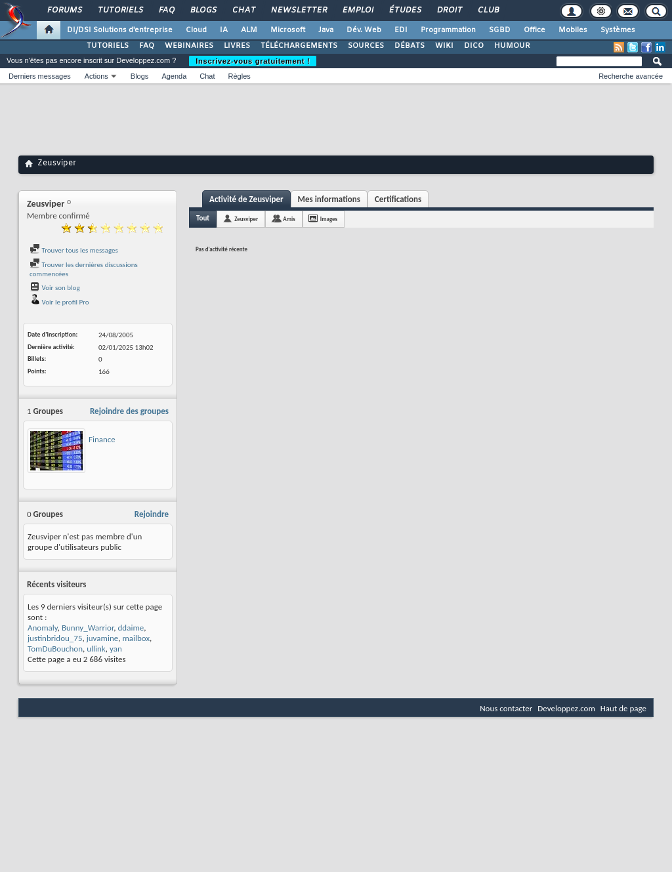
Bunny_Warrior (88, 628)
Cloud (196, 30)
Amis (289, 218)
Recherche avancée (630, 76)
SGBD (500, 30)
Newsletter (298, 10)
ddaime (131, 628)
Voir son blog (55, 287)
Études (404, 10)
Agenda (173, 76)
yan (116, 649)
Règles (239, 76)
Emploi (357, 10)
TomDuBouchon (55, 649)
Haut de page (623, 708)
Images (328, 218)
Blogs (202, 10)
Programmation (448, 30)
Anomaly (43, 628)
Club (487, 10)
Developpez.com (566, 708)
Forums (64, 10)
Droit (449, 10)
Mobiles (572, 30)
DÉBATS (409, 46)
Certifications (398, 199)
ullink (96, 649)
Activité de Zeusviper (246, 199)
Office (534, 30)
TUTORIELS (108, 46)
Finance (102, 439)
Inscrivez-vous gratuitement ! (253, 61)
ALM (249, 30)
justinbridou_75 (55, 638)
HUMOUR (512, 46)
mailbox (136, 638)
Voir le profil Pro (59, 302)
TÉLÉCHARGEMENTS (299, 46)
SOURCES (366, 46)
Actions (96, 76)
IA (224, 30)
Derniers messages (40, 76)
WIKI (444, 46)
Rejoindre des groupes (129, 411)
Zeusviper (246, 218)
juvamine (103, 638)
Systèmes (617, 30)
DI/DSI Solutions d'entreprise (120, 30)
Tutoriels (120, 10)
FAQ (166, 10)
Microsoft (287, 30)
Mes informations (329, 199)
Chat (243, 10)
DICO (474, 46)
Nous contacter (506, 708)
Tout (202, 218)
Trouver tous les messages (74, 250)
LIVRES (237, 46)
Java (325, 30)
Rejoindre (152, 514)
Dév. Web (363, 30)
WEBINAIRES (189, 46)
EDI (401, 30)
